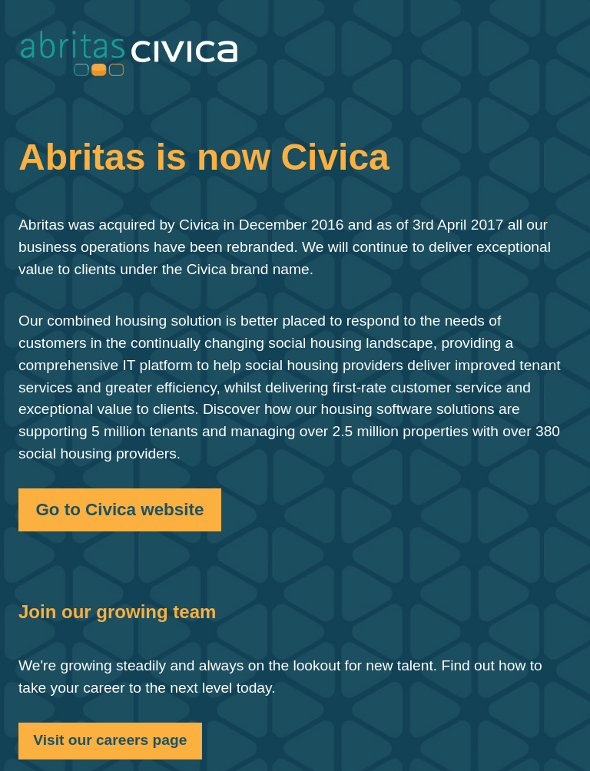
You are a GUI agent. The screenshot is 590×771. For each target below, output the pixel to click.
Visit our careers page (110, 740)
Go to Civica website (119, 509)
